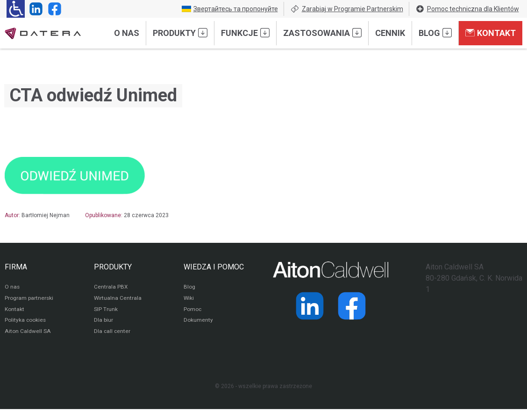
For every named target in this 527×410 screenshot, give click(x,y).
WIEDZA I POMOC (214, 266)
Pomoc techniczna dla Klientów (467, 9)
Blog (435, 32)
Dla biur (103, 321)
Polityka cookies (26, 321)
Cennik (390, 33)
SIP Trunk (106, 310)
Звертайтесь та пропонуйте (230, 9)
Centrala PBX (111, 287)
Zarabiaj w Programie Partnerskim (346, 9)
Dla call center (112, 332)
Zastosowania (322, 32)
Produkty (180, 32)
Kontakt (490, 32)
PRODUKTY (113, 266)
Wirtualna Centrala (118, 299)
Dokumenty (198, 321)
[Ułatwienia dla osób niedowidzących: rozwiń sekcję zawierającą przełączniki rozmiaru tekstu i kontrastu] (16, 9)
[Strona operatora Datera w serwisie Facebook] (52, 9)
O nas (126, 33)
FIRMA (16, 266)
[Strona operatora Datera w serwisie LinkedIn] (34, 9)
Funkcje (245, 32)
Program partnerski (29, 299)
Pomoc (193, 310)
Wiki (189, 299)
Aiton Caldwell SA (27, 332)
